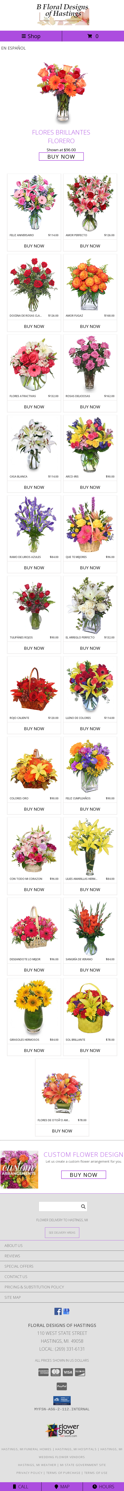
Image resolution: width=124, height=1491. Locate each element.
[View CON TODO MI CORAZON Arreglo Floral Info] (34, 847)
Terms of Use (96, 1473)
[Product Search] (63, 1206)
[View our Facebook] (58, 1313)
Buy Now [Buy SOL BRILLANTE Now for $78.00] (90, 1050)
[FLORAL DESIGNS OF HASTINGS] (62, 24)
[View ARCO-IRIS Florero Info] (90, 445)
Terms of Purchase (63, 1473)
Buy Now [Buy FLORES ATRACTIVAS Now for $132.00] (34, 407)
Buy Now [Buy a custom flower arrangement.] (84, 1174)
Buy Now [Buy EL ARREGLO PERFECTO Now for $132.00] (90, 648)
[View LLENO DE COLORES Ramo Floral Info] (90, 686)
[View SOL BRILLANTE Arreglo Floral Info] (90, 1008)
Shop (30, 36)
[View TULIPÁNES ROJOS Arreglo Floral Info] (34, 606)
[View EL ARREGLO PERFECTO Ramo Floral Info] (90, 606)
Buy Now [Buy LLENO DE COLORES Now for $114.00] (90, 729)
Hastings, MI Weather (37, 1465)
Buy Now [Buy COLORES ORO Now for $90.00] (34, 809)
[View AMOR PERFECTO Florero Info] (90, 203)
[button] (62, 1400)
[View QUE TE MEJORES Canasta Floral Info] (90, 525)
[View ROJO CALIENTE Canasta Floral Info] (34, 686)
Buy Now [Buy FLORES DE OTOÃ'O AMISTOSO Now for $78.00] (62, 1131)
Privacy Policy (29, 1473)
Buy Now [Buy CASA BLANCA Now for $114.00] (34, 487)
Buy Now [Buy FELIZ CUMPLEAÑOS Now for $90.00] (90, 809)
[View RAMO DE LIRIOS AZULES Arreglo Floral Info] (34, 525)
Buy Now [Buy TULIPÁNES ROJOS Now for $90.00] (34, 648)
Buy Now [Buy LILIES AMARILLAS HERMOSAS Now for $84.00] (90, 889)
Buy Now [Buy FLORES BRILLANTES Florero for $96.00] (61, 156)
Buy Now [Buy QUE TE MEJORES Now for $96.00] (90, 568)
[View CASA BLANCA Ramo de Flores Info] (34, 445)
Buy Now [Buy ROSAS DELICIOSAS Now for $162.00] (90, 407)
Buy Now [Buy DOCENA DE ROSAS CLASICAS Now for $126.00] (34, 326)
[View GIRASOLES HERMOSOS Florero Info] (34, 1008)
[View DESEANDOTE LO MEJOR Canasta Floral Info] (34, 927)
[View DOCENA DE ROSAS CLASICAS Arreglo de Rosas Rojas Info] (34, 284)
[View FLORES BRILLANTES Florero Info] (62, 92)
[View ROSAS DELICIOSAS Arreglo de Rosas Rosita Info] (90, 364)
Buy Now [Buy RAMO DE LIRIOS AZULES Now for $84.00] (34, 568)
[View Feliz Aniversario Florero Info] (34, 203)
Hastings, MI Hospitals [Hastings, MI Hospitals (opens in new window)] (76, 1449)
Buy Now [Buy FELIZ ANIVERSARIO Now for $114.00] (34, 246)
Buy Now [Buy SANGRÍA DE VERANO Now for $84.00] (90, 970)
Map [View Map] (62, 1487)
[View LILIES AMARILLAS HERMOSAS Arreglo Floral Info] (90, 847)
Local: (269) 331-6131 (62, 1349)
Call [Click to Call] (20, 1487)
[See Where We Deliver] (62, 1232)
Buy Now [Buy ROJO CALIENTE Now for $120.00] (34, 729)
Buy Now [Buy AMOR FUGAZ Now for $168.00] (90, 326)
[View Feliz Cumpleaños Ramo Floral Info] (90, 767)
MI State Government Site (83, 1465)
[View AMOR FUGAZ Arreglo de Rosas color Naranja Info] (90, 284)
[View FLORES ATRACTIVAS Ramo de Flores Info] (34, 364)
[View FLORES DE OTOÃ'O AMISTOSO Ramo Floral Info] (62, 1088)
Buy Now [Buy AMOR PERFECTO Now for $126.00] (90, 246)
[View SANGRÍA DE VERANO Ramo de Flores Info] (90, 927)
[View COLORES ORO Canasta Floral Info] (34, 767)
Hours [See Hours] (103, 1487)
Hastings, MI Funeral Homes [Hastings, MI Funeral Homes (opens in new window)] (27, 1449)
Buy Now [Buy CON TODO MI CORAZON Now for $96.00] (34, 889)
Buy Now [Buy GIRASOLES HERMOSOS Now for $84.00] (34, 1050)
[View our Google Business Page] (66, 1313)
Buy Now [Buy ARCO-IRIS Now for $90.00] (90, 487)
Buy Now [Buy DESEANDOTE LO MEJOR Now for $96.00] (34, 970)
